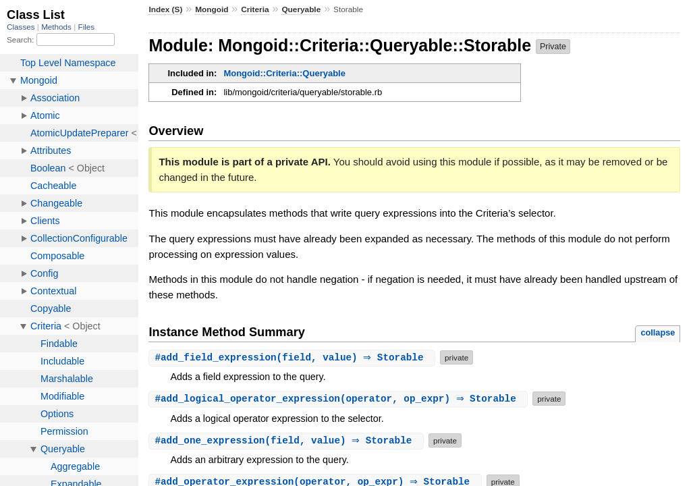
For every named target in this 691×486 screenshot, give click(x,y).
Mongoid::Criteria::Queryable (284, 73)
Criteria (255, 9)
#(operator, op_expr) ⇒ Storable (340, 398)
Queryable (301, 9)
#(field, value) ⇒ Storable (294, 357)
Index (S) (165, 9)
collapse (657, 332)
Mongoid (211, 9)
